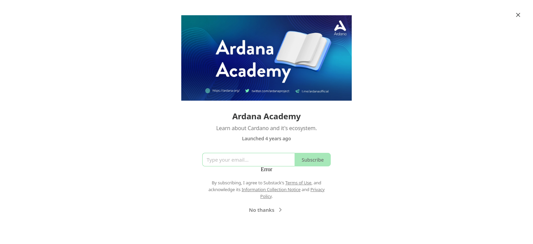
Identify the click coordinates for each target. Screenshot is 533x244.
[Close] (518, 15)
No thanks (266, 209)
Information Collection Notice (270, 189)
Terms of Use (298, 183)
